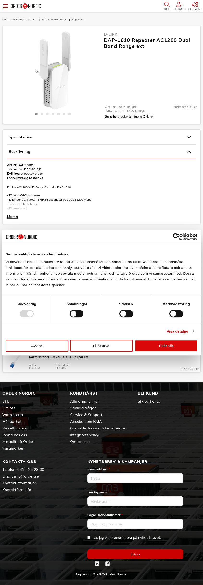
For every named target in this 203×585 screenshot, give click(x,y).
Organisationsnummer (105, 515)
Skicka (135, 554)
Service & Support (86, 414)
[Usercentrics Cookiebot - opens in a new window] (176, 236)
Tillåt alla (166, 346)
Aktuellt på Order (17, 441)
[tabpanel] (52, 70)
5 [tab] (58, 114)
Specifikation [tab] (100, 137)
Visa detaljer (177, 331)
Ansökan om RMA (86, 421)
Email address (98, 469)
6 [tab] (64, 114)
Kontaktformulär (16, 489)
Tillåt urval (102, 346)
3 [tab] (47, 114)
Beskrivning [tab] (100, 151)
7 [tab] (69, 114)
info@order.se (26, 476)
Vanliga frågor (83, 407)
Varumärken (13, 448)
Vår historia (12, 414)
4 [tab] (53, 114)
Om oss (9, 407)
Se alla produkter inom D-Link (129, 116)
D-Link (110, 34)
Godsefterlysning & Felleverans (98, 428)
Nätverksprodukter (54, 19)
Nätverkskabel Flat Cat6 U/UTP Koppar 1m (58, 357)
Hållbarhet (12, 421)
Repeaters (78, 19)
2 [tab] (42, 114)
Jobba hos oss (14, 434)
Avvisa (37, 346)
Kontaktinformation (19, 482)
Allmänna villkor (84, 401)
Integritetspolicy (84, 434)
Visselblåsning (15, 428)
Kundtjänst (84, 393)
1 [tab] (36, 114)
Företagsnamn (99, 492)
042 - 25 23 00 (30, 469)
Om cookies (80, 441)
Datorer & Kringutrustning (19, 19)
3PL (5, 401)
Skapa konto (149, 401)
